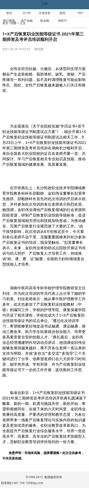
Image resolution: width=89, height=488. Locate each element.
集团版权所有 (53, 477)
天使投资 (44, 13)
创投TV (62, 20)
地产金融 (27, 20)
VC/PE (27, 13)
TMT (80, 13)
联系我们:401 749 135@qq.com (22, 483)
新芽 (62, 13)
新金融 (44, 20)
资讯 (9, 13)
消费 (45, 4)
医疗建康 (9, 20)
